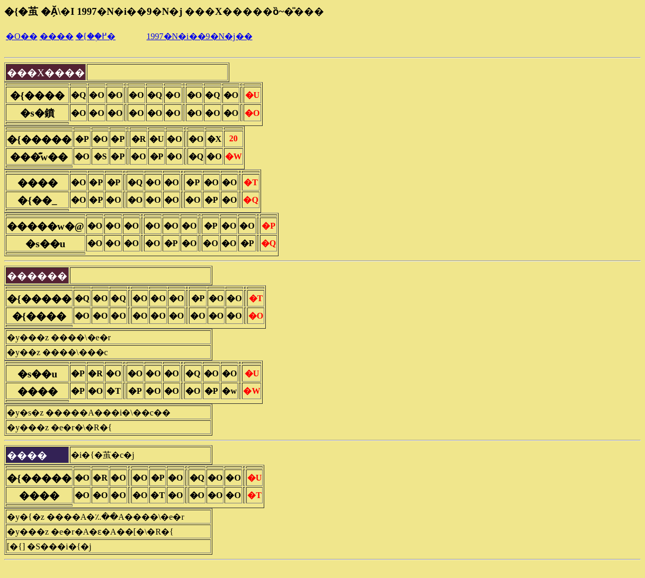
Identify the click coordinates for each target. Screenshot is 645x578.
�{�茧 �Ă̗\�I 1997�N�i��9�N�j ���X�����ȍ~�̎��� (164, 11)
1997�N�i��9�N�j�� (200, 36)
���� (57, 36)
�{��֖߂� (96, 36)
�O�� (22, 36)
